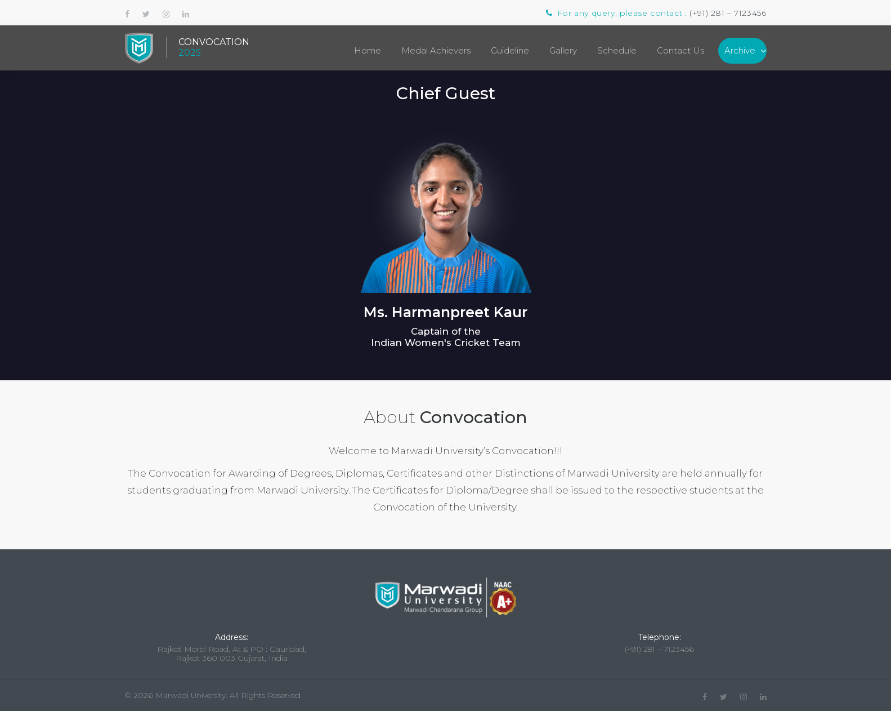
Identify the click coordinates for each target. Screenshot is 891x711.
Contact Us (680, 50)
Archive (739, 50)
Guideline (510, 50)
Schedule (617, 50)
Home (367, 50)
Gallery (563, 50)
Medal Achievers (436, 50)
